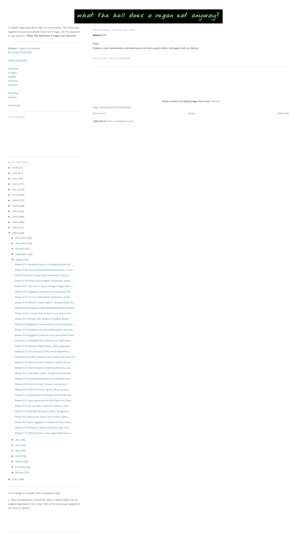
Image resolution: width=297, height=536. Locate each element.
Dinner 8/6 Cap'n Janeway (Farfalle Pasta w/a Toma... (44, 400)
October (20, 248)
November (21, 243)
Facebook (13, 68)
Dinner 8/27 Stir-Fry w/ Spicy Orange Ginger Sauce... (44, 286)
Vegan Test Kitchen (29, 48)
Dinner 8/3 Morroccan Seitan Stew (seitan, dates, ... (43, 416)
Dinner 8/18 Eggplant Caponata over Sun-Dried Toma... (45, 335)
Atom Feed (14, 105)
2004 (15, 227)
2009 (15, 200)
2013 (15, 178)
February (20, 466)
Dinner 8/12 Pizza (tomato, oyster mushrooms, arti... (43, 367)
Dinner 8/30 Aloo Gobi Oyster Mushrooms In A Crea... (45, 269)
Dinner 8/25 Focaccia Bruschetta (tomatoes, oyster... (43, 297)
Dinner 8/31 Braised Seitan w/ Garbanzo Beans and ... (44, 264)
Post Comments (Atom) (121, 121)
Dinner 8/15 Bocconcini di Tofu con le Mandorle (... (43, 351)
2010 (15, 194)
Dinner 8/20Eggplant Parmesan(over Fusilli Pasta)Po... (45, 324)
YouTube (13, 80)
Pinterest (13, 84)
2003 (15, 233)
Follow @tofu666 (17, 60)
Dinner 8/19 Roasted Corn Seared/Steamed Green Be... (45, 329)
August (19, 259)
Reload (215, 101)
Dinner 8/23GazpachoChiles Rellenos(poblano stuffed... (45, 307)
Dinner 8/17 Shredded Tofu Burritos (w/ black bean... (44, 340)
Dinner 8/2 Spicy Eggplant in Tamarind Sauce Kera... (44, 422)
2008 (15, 205)
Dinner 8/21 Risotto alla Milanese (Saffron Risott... (43, 318)
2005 (15, 222)
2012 (15, 184)
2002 (15, 479)
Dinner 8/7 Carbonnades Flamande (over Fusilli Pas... (44, 394)
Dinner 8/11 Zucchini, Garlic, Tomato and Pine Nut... (44, 373)
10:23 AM (124, 58)
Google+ (13, 72)
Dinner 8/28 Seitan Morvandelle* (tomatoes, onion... (43, 280)
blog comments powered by (112, 107)
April (18, 456)
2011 (15, 189)
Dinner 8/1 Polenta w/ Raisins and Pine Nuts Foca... (43, 427)
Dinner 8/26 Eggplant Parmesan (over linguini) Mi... (43, 291)
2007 (15, 211)
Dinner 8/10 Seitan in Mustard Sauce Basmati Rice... (43, 378)
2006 (15, 216)
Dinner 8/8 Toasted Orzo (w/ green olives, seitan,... (42, 389)
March (19, 461)
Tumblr (12, 76)
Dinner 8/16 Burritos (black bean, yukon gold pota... (43, 346)
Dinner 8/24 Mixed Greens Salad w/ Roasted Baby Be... (45, 302)
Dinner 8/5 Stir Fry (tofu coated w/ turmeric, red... (42, 405)
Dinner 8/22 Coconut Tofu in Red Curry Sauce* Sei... (44, 313)
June (18, 445)
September (21, 254)
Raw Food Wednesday (20, 52)
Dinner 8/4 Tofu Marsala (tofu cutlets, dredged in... (42, 411)
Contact (12, 97)
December (21, 237)
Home (191, 113)
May (18, 450)
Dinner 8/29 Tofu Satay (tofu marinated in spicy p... (43, 275)
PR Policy (13, 93)
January (20, 472)
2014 (15, 173)
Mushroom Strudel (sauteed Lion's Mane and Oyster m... (46, 356)
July (18, 439)
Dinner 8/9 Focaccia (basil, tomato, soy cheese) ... (42, 384)
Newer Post (99, 113)
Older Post (283, 113)
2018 (15, 167)
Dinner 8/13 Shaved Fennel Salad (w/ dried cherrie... (43, 362)
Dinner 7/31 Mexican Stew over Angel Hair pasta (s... (44, 433)
